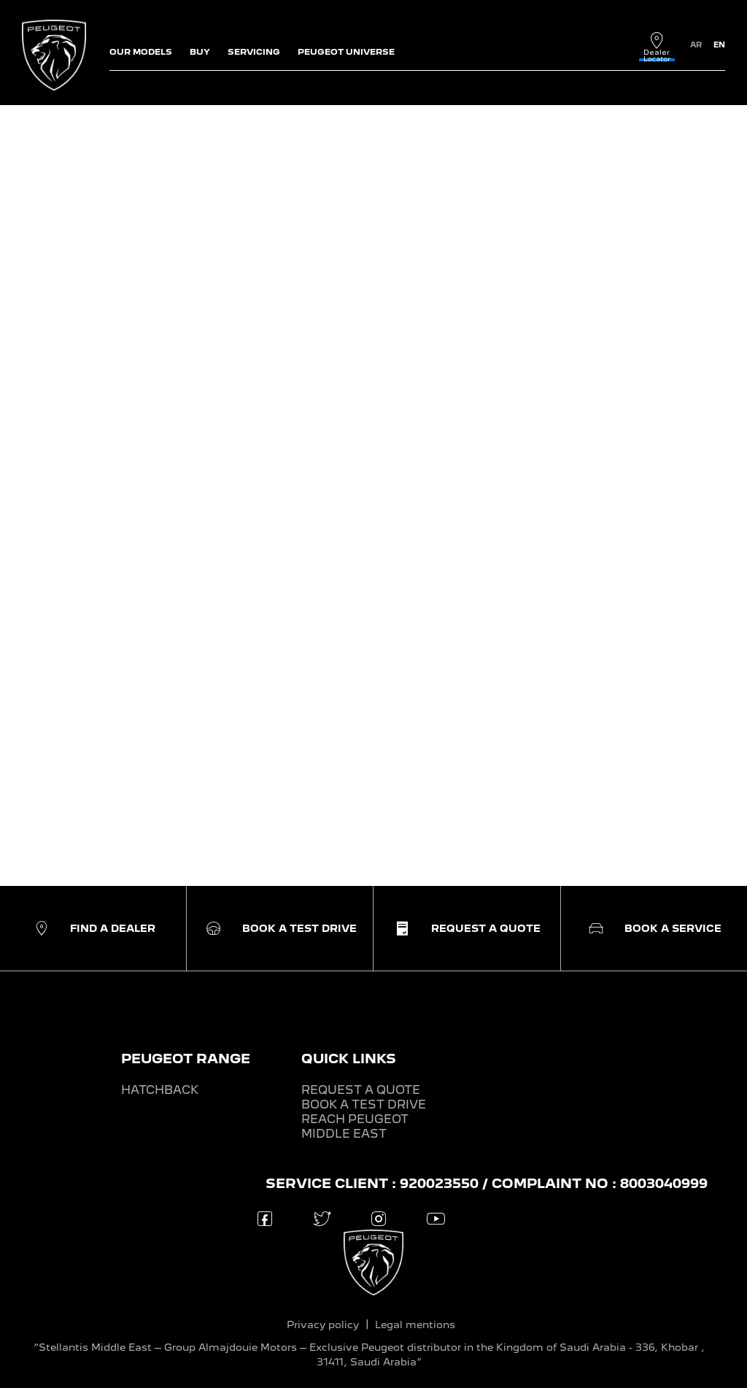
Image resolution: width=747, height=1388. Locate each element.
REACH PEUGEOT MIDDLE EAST (355, 1126)
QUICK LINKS (348, 1058)
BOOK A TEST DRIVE (363, 1104)
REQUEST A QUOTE (360, 1090)
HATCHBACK (159, 1090)
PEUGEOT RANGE (185, 1058)
